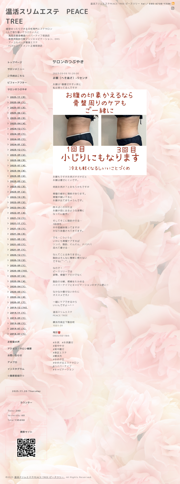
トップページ (15, 62)
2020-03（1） (18, 291)
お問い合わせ (15, 355)
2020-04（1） (18, 286)
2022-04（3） (18, 207)
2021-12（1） (18, 218)
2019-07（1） (18, 328)
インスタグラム (16, 369)
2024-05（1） (18, 139)
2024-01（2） (18, 144)
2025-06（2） (18, 112)
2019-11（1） (18, 312)
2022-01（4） (18, 212)
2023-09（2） (18, 155)
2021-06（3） (18, 233)
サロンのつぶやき (17, 89)
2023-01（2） (18, 191)
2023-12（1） (18, 149)
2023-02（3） (18, 186)
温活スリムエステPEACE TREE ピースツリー (39, 477)
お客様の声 (14, 341)
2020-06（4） (18, 281)
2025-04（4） (18, 123)
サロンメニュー (16, 69)
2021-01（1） (18, 249)
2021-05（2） (18, 239)
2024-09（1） (18, 133)
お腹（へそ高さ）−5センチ (70, 78)
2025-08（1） (18, 102)
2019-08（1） (18, 323)
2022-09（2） (18, 202)
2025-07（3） (18, 107)
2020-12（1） (18, 254)
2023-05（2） (18, 176)
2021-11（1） (18, 223)
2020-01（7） (18, 302)
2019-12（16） (19, 307)
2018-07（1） (18, 333)
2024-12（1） (18, 128)
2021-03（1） (18, 244)
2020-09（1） (18, 265)
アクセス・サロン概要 (20, 348)
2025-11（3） (18, 97)
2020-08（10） (19, 270)
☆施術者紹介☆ (16, 375)
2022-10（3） (18, 197)
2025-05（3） (18, 118)
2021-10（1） (18, 228)
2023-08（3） (18, 160)
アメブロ (12, 362)
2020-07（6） (18, 276)
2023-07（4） (18, 165)
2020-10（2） (18, 260)
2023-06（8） (18, 170)
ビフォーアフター (17, 82)
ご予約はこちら (16, 75)
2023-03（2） (18, 181)
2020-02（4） (18, 297)
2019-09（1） (18, 318)
